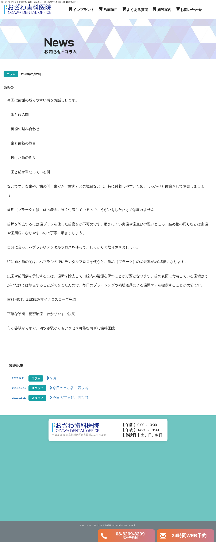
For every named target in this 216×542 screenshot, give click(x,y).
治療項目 (110, 10)
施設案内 (164, 10)
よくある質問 (137, 10)
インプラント (83, 10)
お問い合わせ (191, 10)
